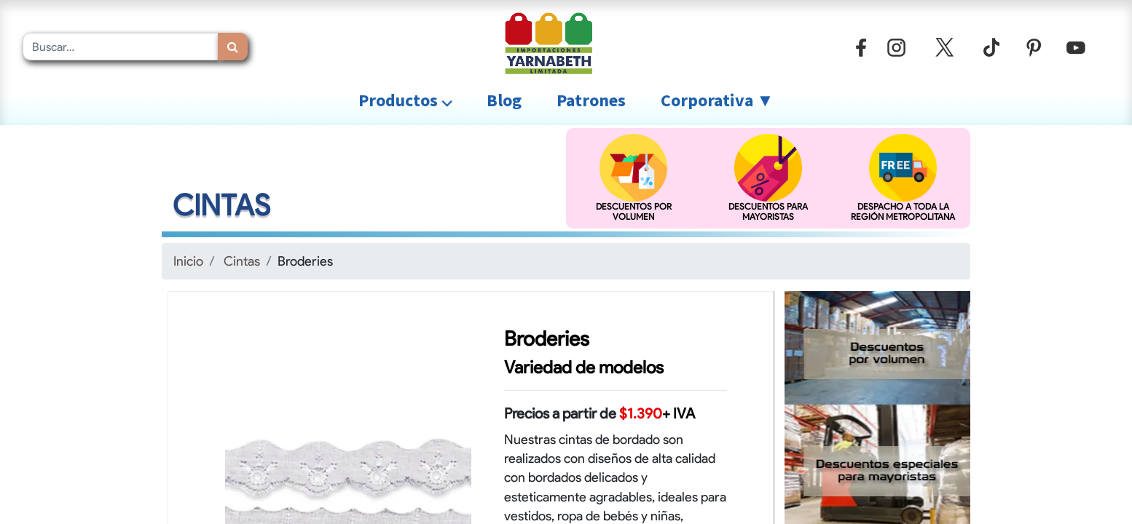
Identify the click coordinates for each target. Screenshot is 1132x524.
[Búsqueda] (233, 46)
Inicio (188, 261)
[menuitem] (504, 100)
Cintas (242, 261)
